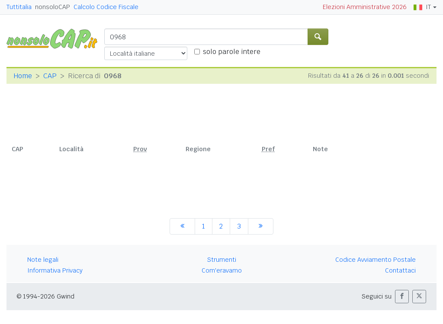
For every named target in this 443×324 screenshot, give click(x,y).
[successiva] (260, 226)
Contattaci (400, 270)
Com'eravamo (222, 270)
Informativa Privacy (55, 270)
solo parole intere (231, 51)
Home (22, 75)
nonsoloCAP (52, 7)
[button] (402, 296)
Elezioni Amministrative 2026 (365, 7)
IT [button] (422, 7)
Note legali (42, 260)
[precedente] (182, 226)
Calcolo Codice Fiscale (106, 7)
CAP (50, 75)
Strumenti (221, 260)
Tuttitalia (19, 7)
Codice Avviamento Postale (375, 260)
